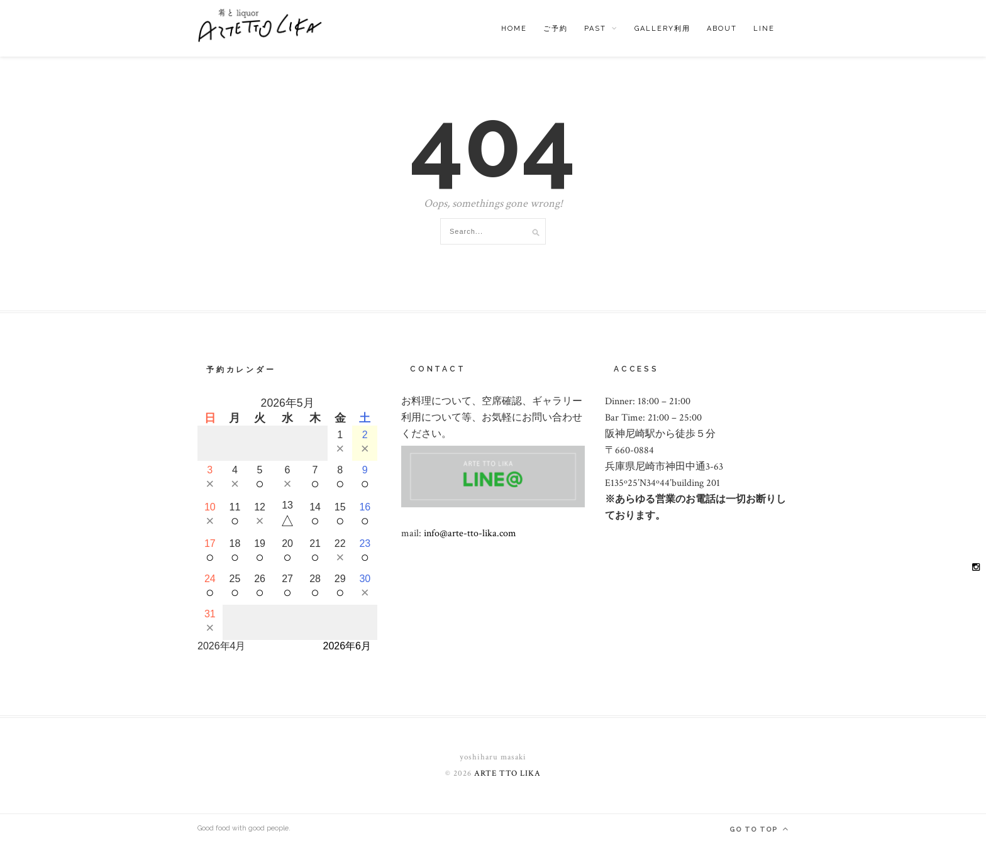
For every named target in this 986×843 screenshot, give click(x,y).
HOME (514, 29)
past (595, 29)
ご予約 (555, 29)
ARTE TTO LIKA (507, 773)
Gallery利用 (662, 29)
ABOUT (722, 29)
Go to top (759, 829)
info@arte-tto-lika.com (470, 533)
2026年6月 (347, 646)
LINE (764, 29)
